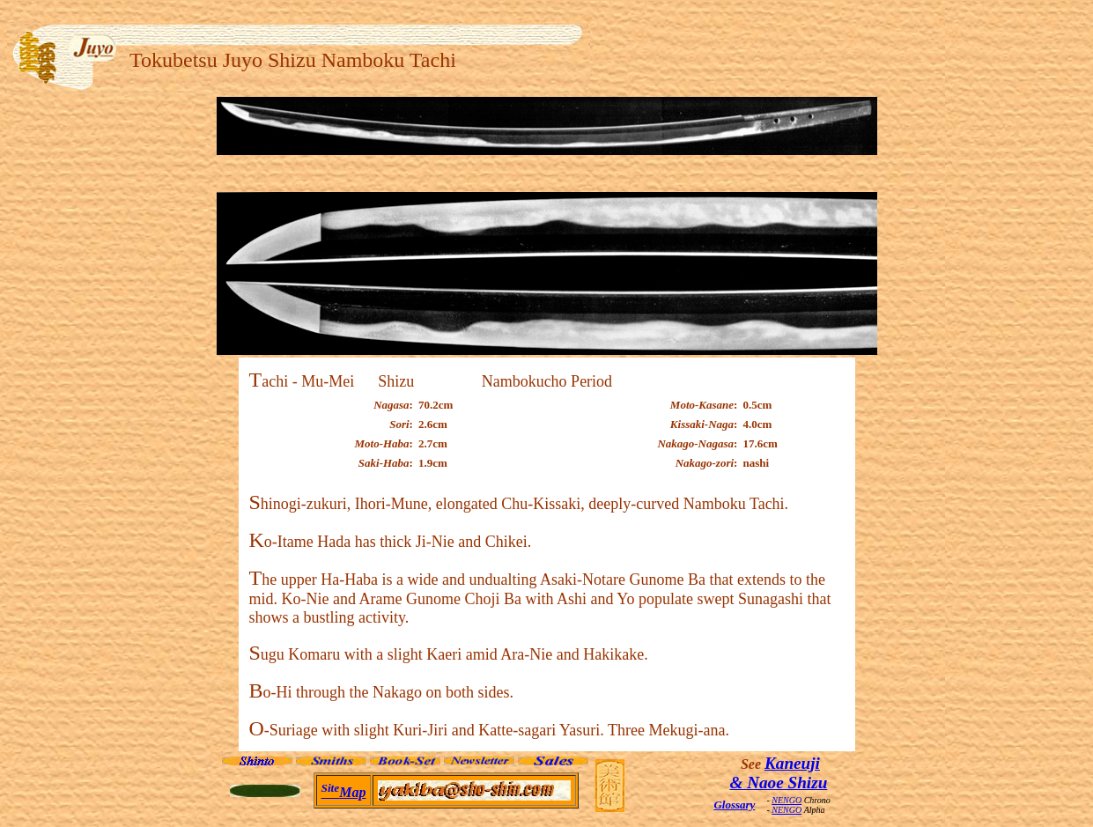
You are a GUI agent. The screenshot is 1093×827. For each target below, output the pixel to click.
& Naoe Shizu (778, 782)
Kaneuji (792, 763)
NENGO (786, 800)
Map (343, 792)
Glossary (734, 804)
